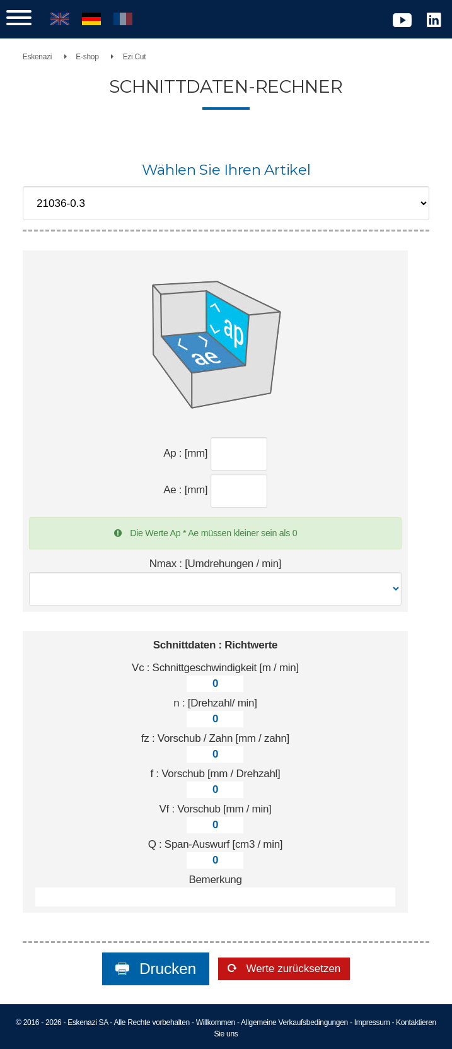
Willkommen (215, 1022)
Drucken (166, 968)
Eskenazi (37, 56)
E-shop (87, 56)
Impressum (372, 1022)
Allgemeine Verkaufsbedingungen (294, 1022)
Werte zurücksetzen (292, 969)
